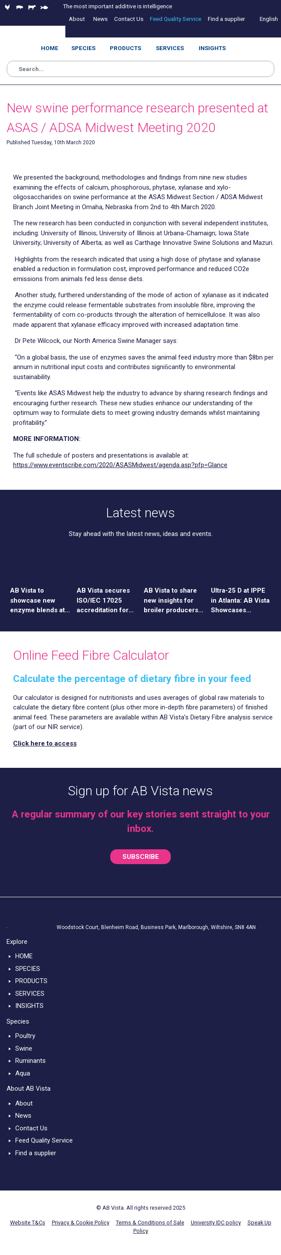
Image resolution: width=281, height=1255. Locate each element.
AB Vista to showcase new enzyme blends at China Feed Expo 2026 (37, 601)
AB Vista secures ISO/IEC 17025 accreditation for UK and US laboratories (103, 601)
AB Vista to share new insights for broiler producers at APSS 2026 (171, 601)
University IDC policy (216, 1222)
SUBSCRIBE (140, 857)
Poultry (25, 1036)
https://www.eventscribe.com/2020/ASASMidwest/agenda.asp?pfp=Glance (120, 465)
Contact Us (31, 1128)
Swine (23, 1048)
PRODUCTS (31, 981)
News (23, 1115)
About (24, 1103)
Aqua (22, 1073)
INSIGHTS (29, 1006)
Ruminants (30, 1061)
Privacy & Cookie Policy (80, 1222)
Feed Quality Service (44, 1140)
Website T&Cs (27, 1222)
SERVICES (29, 993)
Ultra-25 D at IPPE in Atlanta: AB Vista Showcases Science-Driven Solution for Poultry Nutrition (240, 601)
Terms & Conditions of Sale (150, 1222)
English (269, 18)
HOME (24, 956)
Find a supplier (35, 1153)
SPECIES (27, 969)
